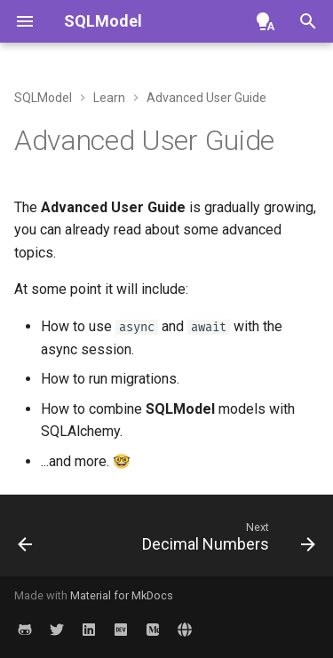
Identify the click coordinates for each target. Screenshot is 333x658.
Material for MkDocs (121, 595)
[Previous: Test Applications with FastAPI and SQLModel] (25, 541)
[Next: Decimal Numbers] (226, 541)
